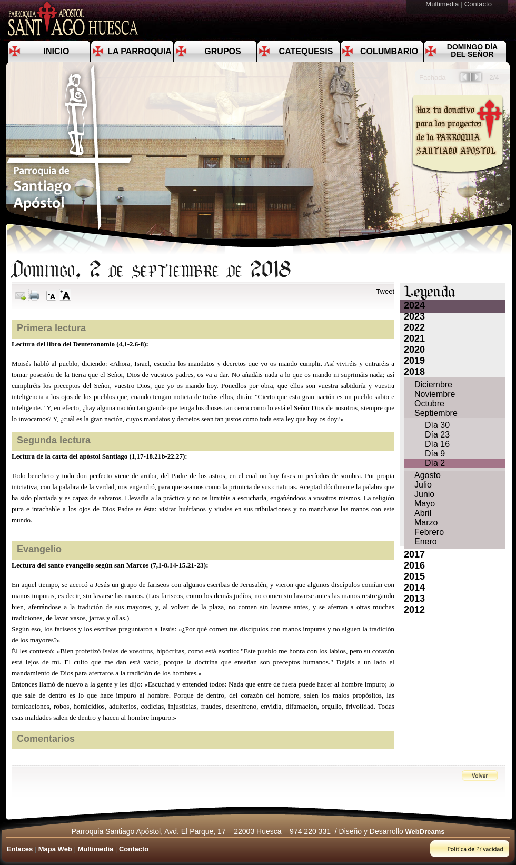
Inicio (57, 51)
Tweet (385, 291)
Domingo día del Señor (472, 50)
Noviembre (434, 394)
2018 (414, 371)
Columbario (389, 51)
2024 (414, 305)
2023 (414, 316)
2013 (414, 598)
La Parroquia (139, 51)
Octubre (429, 403)
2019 (414, 360)
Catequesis (306, 51)
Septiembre (436, 413)
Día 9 (435, 453)
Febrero (429, 532)
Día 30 (437, 425)
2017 (414, 554)
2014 (414, 587)
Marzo (426, 522)
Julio (423, 484)
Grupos (222, 51)
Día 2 (435, 463)
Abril (422, 513)
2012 (414, 609)
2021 (414, 338)
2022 (414, 327)
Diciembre (433, 384)
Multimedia (442, 4)
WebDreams (425, 832)
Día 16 (437, 444)
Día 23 (437, 434)
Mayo (424, 503)
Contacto (479, 4)
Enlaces (20, 849)
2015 (414, 576)
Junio (424, 494)
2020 (414, 349)
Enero (425, 541)
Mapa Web (55, 849)
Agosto (427, 475)
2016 (414, 565)
